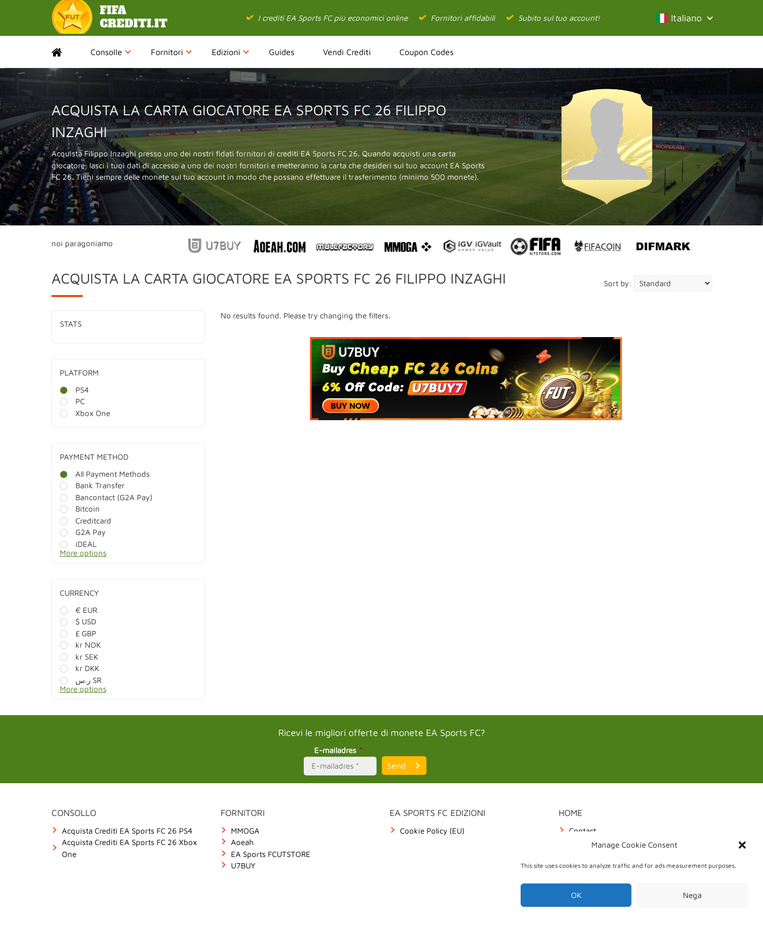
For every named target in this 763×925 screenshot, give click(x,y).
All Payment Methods (105, 474)
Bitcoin (80, 508)
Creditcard (85, 520)
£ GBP (78, 633)
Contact (582, 830)
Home (65, 52)
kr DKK (79, 668)
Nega (692, 895)
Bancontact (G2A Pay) (106, 497)
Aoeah (242, 842)
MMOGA (245, 830)
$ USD (78, 621)
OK (576, 895)
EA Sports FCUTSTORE (271, 854)
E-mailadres (340, 750)
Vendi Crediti (347, 52)
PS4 (74, 389)
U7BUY (243, 865)
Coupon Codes (426, 52)
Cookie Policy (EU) (432, 830)
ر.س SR (80, 680)
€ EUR (78, 610)
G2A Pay (83, 532)
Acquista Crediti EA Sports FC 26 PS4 (127, 830)
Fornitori (171, 52)
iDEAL (78, 544)
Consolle (110, 52)
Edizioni (230, 52)
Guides (281, 52)
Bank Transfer (92, 485)
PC (72, 401)
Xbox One (85, 413)
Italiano (684, 17)
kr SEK (79, 656)
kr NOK (80, 644)
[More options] (136, 556)
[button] (742, 845)
